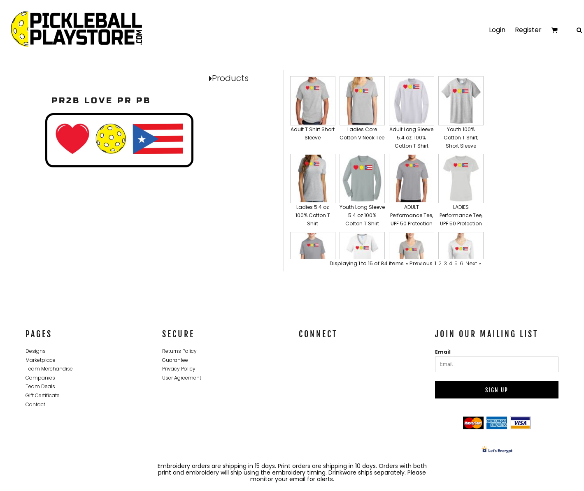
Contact (35, 404)
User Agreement (181, 377)
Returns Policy (179, 350)
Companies (40, 377)
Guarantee (175, 360)
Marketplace (41, 360)
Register (528, 30)
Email (443, 351)
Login (497, 30)
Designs (36, 350)
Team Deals (40, 386)
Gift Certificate (43, 395)
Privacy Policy (178, 368)
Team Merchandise (49, 368)
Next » (473, 263)
